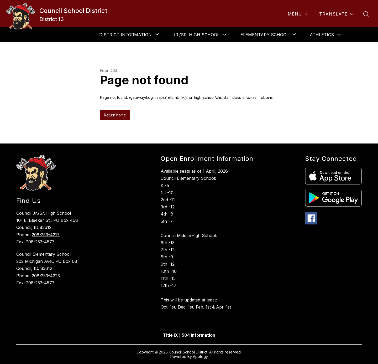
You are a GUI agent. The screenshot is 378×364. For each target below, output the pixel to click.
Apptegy (200, 356)
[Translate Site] (336, 14)
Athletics (322, 34)
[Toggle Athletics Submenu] (339, 34)
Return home (115, 115)
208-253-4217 (46, 234)
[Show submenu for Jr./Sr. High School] (196, 35)
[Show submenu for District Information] (125, 35)
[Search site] (366, 14)
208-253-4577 (40, 241)
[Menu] (297, 14)
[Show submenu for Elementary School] (264, 35)
